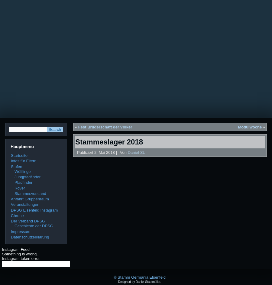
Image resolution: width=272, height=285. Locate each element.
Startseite (19, 155)
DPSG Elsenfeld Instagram (34, 210)
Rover (20, 188)
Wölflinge (23, 171)
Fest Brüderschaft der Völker (105, 127)
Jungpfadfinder (27, 177)
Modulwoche (250, 127)
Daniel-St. (136, 152)
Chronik (17, 215)
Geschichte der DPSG (34, 226)
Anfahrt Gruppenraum (30, 199)
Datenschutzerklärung (30, 237)
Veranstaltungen (25, 204)
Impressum (20, 231)
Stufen (16, 166)
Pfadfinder (23, 182)
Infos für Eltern (24, 161)
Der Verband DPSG (28, 221)
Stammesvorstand (30, 193)
